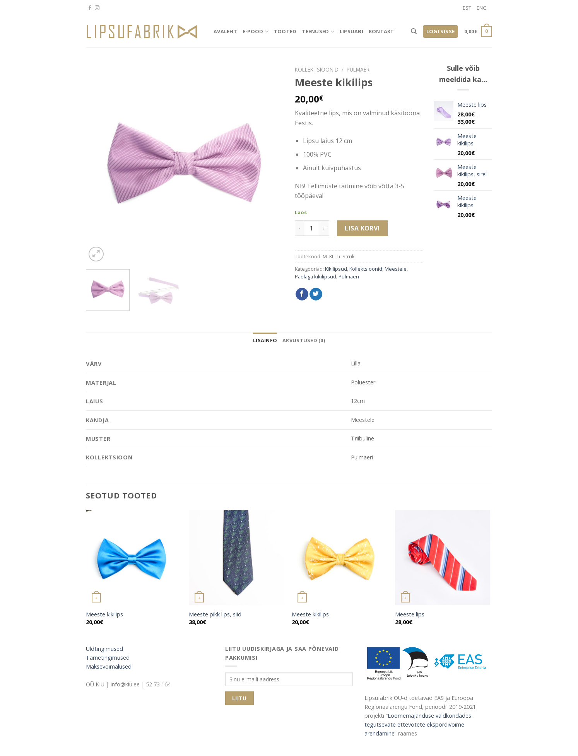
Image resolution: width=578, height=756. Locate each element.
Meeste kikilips (104, 614)
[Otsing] (414, 31)
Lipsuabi (351, 31)
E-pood (255, 31)
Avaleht (225, 31)
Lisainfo (265, 340)
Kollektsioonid (317, 69)
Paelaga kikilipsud (315, 276)
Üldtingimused (104, 648)
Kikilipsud (336, 268)
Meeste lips (409, 614)
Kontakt (381, 31)
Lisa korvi (362, 228)
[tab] (265, 340)
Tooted (285, 31)
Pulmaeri (359, 69)
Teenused (318, 31)
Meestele (396, 268)
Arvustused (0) (303, 340)
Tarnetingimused (108, 657)
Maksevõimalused (109, 666)
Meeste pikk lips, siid (215, 614)
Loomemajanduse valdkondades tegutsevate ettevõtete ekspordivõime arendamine (417, 724)
